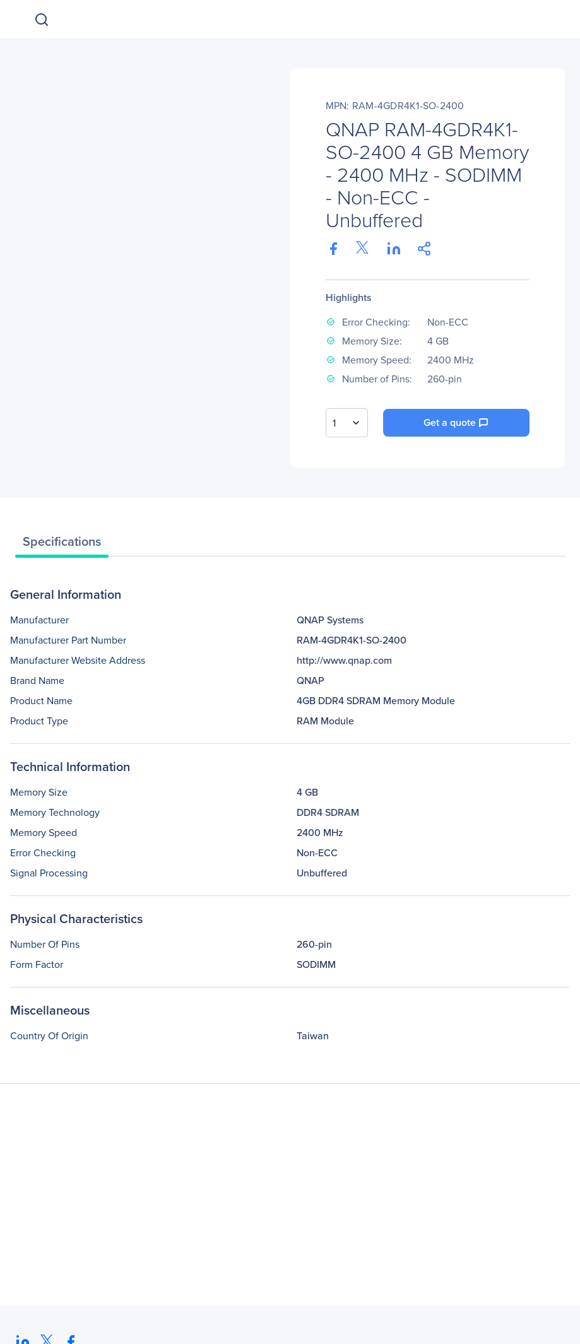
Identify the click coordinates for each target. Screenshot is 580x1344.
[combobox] (347, 422)
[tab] (62, 544)
